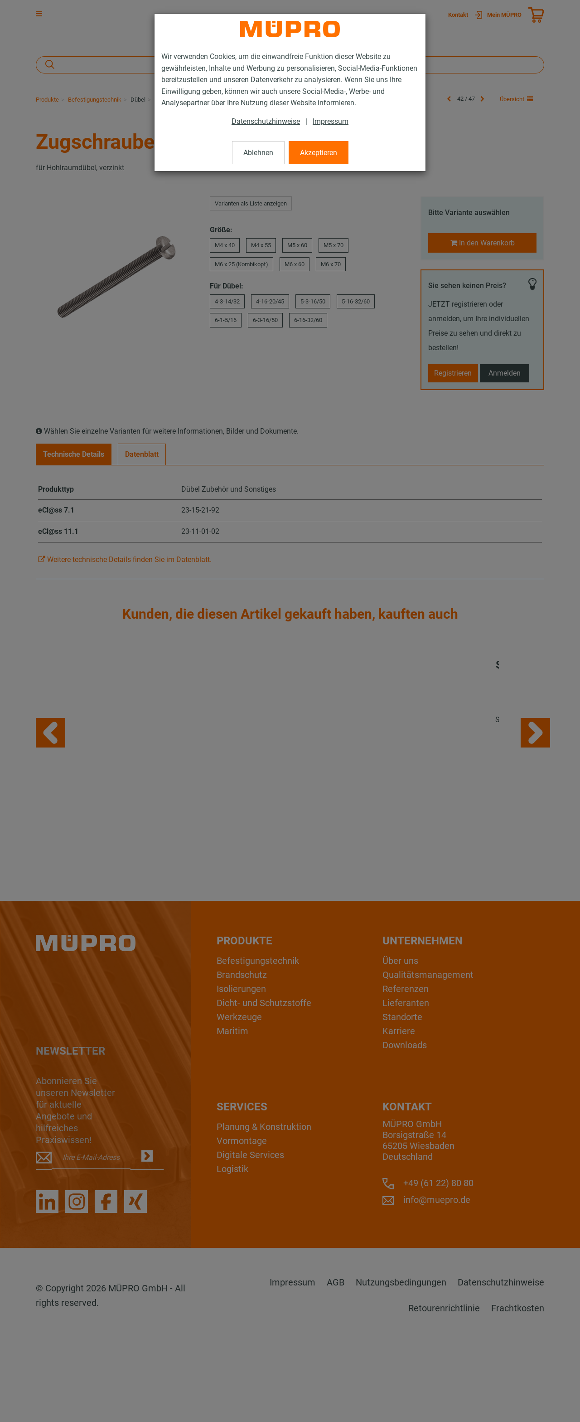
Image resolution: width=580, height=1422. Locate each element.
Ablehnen (258, 152)
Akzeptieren (318, 152)
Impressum (330, 121)
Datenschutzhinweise (266, 121)
